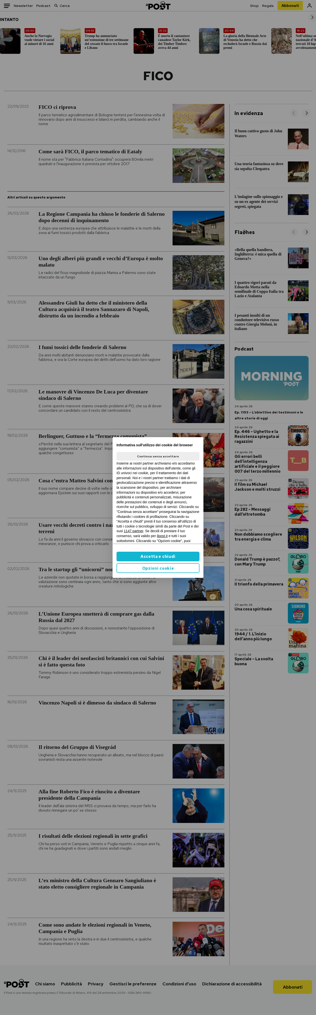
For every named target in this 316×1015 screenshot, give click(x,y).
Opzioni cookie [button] (158, 568)
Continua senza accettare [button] (158, 456)
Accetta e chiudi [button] (158, 556)
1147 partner (133, 531)
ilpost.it (162, 536)
